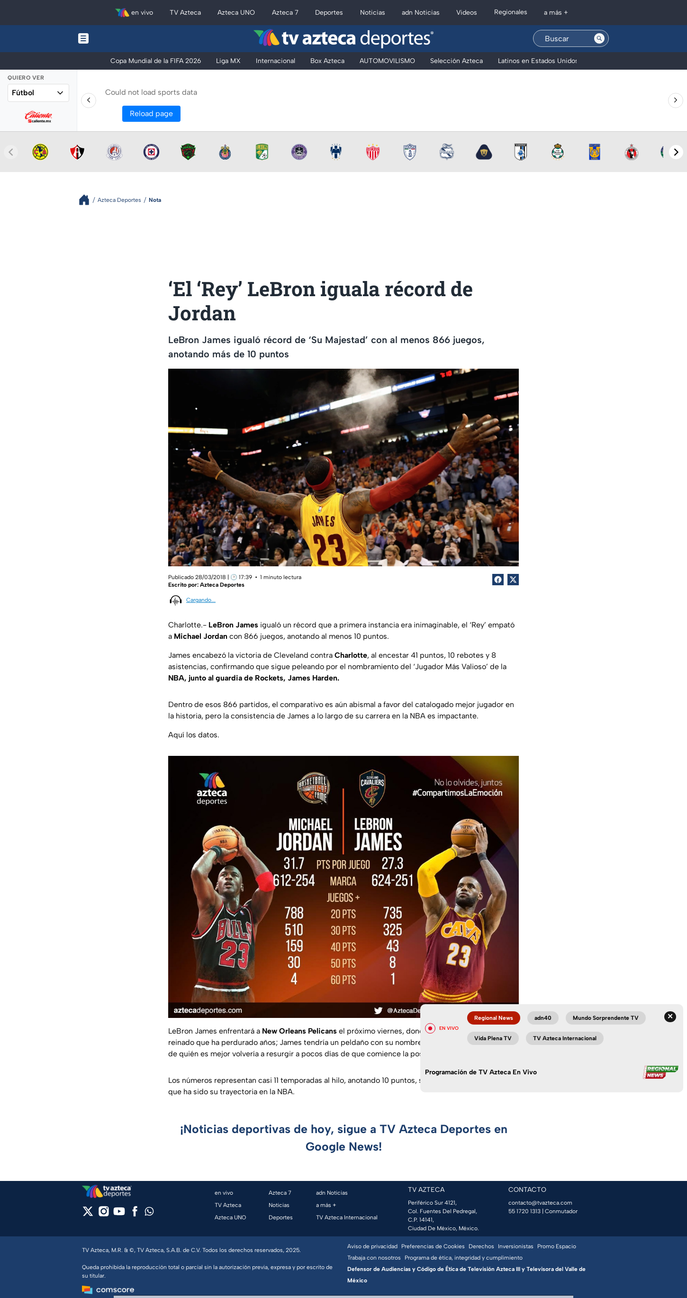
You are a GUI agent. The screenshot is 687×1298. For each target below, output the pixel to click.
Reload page (151, 113)
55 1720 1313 (524, 1211)
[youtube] (119, 1214)
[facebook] (135, 1214)
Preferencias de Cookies (433, 1246)
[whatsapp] (149, 1213)
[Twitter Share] (513, 579)
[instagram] (103, 1214)
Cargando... (201, 600)
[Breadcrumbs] (88, 200)
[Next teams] (676, 152)
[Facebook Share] (498, 579)
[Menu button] (116, 38)
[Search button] (599, 38)
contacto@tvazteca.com (540, 1202)
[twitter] (88, 1214)
